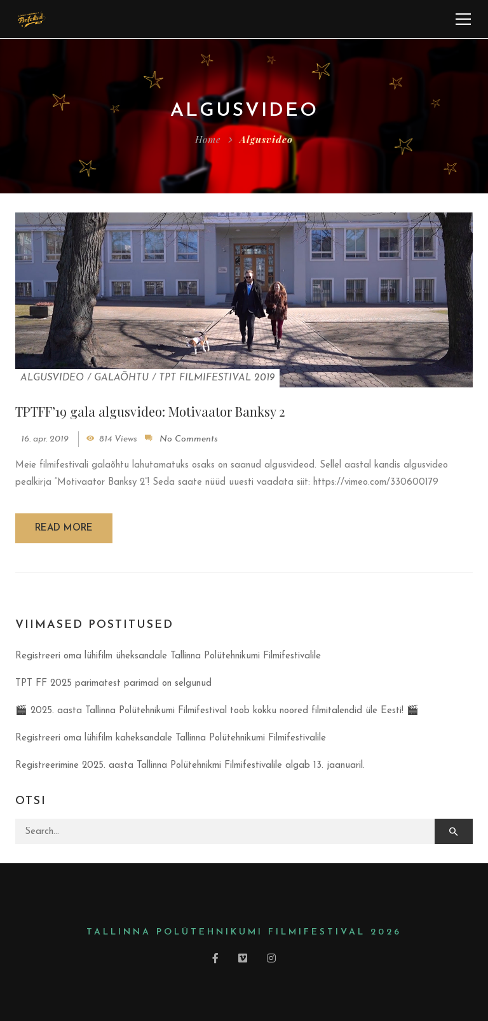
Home (207, 139)
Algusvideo (52, 378)
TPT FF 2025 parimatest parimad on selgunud (113, 683)
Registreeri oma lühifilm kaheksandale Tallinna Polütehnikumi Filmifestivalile (170, 738)
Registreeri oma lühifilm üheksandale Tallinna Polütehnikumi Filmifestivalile (168, 656)
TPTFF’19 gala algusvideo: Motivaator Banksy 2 (150, 411)
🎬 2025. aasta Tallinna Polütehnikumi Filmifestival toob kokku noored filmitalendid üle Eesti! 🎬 (217, 711)
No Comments (188, 439)
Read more (64, 528)
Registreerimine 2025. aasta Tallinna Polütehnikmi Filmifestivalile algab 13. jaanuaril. (190, 765)
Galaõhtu (121, 378)
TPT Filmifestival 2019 (216, 378)
